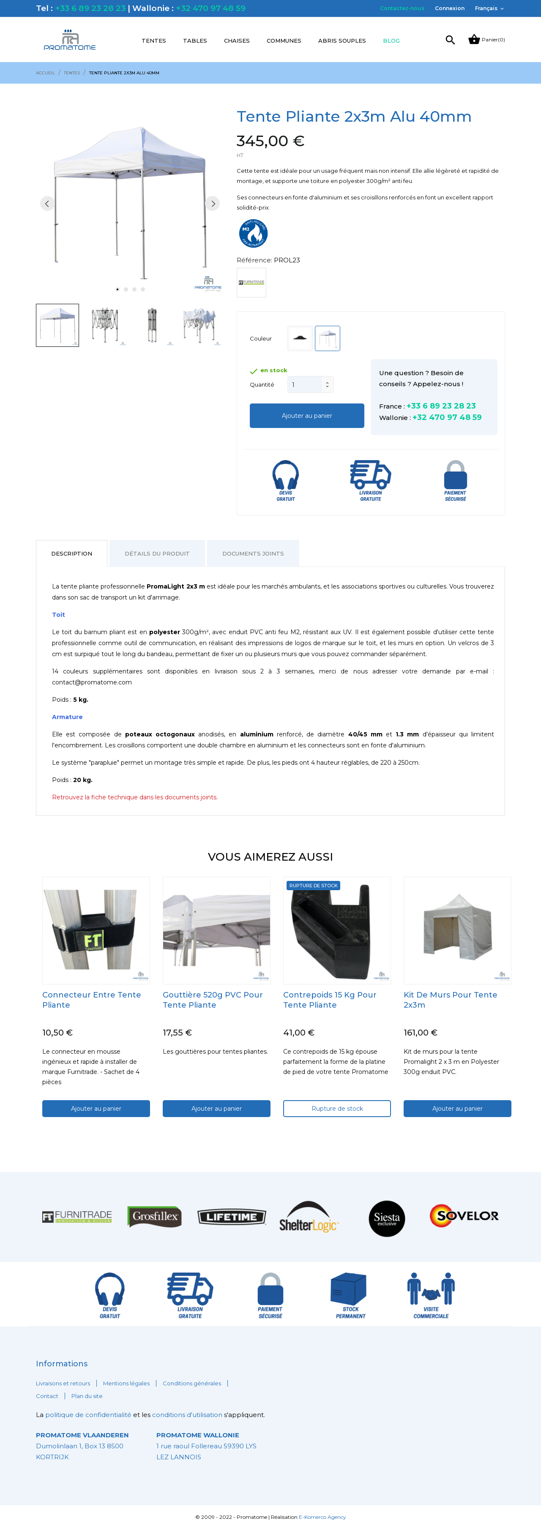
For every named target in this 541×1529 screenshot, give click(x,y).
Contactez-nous (402, 8)
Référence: (254, 260)
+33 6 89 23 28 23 (90, 8)
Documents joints (253, 553)
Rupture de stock (337, 1108)
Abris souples (342, 40)
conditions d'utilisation (187, 1415)
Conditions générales (192, 1383)
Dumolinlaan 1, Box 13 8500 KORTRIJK (82, 1446)
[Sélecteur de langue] (490, 8)
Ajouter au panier (307, 416)
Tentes (154, 40)
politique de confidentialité (89, 1415)
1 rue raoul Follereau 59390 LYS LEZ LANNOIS (206, 1446)
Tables (195, 40)
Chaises (237, 40)
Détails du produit (157, 553)
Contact (47, 1396)
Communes (284, 40)
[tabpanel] (130, 203)
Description (71, 553)
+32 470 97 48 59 (211, 8)
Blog (391, 40)
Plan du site (87, 1396)
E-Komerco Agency (322, 1517)
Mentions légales (126, 1383)
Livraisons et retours (63, 1383)
